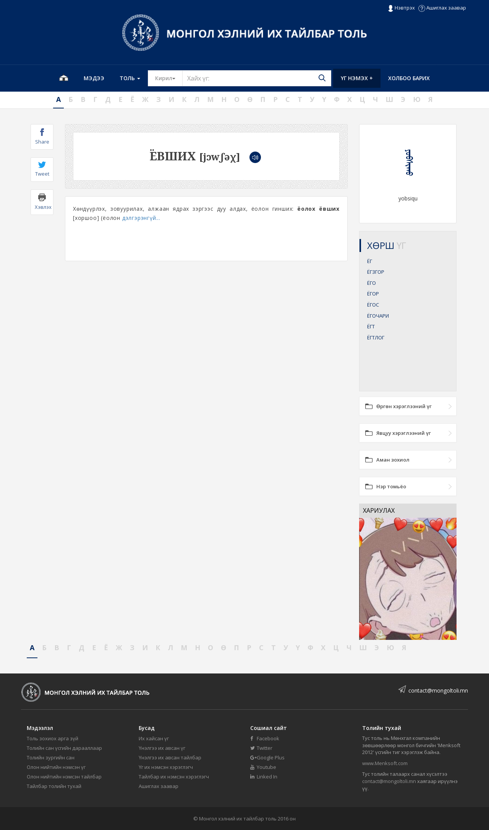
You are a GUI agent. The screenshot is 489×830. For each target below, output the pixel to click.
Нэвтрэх (401, 8)
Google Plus (267, 757)
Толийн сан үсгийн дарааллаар (64, 747)
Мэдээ (94, 78)
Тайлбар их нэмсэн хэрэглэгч (174, 776)
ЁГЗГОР (375, 271)
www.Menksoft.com (385, 763)
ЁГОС (373, 304)
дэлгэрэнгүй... (141, 217)
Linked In (263, 776)
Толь (130, 78)
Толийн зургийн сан (50, 757)
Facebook (264, 738)
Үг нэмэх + (357, 78)
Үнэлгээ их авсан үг (162, 747)
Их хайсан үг (154, 738)
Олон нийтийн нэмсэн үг (56, 767)
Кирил (169, 78)
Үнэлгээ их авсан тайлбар (170, 757)
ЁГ (369, 261)
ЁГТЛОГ (375, 337)
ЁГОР (373, 293)
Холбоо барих (409, 78)
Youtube (263, 767)
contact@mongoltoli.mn (438, 690)
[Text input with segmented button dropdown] (256, 78)
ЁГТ (371, 326)
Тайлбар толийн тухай (54, 786)
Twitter (261, 747)
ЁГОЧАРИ (378, 315)
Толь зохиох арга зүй (52, 738)
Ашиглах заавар (442, 7)
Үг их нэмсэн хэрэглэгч (166, 767)
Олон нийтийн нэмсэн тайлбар (64, 776)
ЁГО (371, 282)
